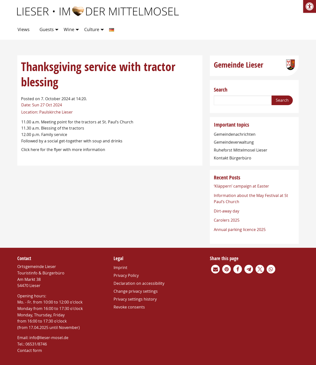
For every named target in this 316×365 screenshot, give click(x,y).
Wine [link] (69, 29)
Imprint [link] (120, 267)
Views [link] (24, 29)
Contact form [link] (29, 350)
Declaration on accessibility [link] (139, 283)
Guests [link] (47, 29)
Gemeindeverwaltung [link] (234, 142)
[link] (309, 6)
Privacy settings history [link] (135, 299)
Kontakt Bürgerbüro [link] (232, 158)
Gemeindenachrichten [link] (235, 134)
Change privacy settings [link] (136, 291)
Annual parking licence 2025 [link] (240, 229)
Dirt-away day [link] (226, 211)
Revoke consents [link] (129, 307)
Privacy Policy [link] (126, 275)
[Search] (243, 100)
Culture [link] (91, 29)
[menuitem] (25, 29)
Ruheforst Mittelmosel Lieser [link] (240, 150)
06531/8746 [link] (36, 344)
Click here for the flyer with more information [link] (63, 149)
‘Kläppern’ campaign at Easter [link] (241, 186)
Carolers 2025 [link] (226, 220)
